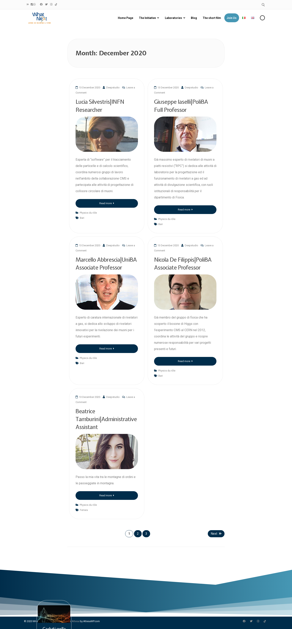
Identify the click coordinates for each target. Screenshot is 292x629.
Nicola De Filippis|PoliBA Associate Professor (183, 263)
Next (216, 533)
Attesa (75, 621)
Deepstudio (113, 87)
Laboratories (173, 17)
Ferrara (84, 510)
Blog (194, 17)
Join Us (232, 17)
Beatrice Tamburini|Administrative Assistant (106, 419)
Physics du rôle (88, 212)
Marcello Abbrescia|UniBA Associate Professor (106, 263)
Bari (82, 217)
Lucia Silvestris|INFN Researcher (100, 105)
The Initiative (147, 17)
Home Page (125, 17)
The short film (212, 17)
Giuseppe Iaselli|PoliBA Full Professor (181, 105)
